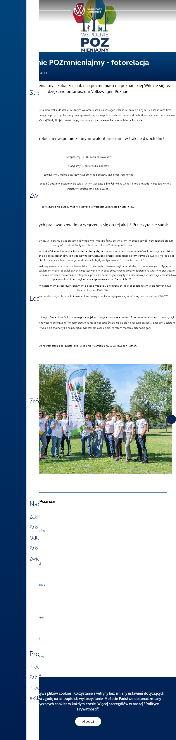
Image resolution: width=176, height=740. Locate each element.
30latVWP (20, 549)
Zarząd (18, 570)
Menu (14, 5)
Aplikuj (18, 610)
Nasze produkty (24, 524)
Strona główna (24, 510)
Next (171, 419)
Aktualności (21, 556)
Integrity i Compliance (29, 584)
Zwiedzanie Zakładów (29, 531)
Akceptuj (88, 721)
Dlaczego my (22, 603)
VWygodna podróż (26, 638)
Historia (18, 577)
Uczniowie (20, 624)
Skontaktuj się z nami (28, 657)
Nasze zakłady (23, 517)
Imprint (18, 664)
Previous (4, 419)
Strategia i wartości (27, 563)
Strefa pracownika (26, 631)
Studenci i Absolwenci (29, 617)
